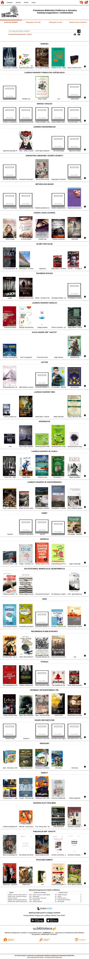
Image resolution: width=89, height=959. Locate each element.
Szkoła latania (36, 896)
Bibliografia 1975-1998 (33, 22)
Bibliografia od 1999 (55, 22)
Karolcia (59, 896)
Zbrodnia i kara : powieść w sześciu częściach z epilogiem (21, 901)
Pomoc (26, 2)
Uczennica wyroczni (62, 898)
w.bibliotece (48, 932)
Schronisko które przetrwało (64, 899)
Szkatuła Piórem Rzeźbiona (78, 22)
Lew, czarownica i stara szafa (39, 898)
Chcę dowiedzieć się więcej (35, 957)
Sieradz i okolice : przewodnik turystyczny (17, 896)
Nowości (9, 2)
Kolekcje (29, 34)
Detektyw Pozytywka (62, 894)
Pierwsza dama (36, 899)
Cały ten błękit (61, 901)
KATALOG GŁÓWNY (11, 22)
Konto (34, 2)
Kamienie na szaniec (12, 898)
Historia (18, 2)
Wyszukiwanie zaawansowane (17, 34)
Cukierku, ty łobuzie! (37, 901)
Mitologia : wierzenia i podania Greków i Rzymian (19, 894)
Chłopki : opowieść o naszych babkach (41, 894)
